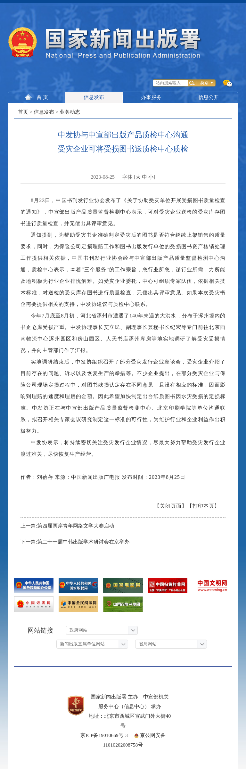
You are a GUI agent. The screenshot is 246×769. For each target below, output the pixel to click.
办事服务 (151, 97)
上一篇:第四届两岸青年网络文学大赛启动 (67, 525)
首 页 (36, 97)
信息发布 (94, 97)
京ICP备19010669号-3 (104, 735)
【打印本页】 (203, 506)
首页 (23, 112)
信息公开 (209, 97)
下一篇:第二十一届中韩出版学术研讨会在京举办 (74, 541)
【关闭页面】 (170, 506)
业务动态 (70, 112)
